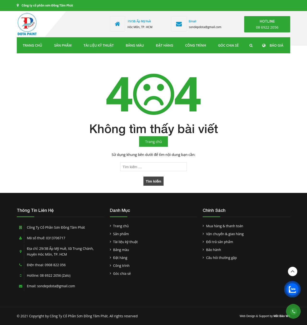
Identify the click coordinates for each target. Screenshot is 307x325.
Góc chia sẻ (228, 45)
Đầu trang (292, 271)
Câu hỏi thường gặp (221, 257)
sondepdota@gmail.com (205, 27)
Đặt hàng (164, 45)
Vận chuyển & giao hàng (225, 234)
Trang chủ (32, 45)
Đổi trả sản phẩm (219, 241)
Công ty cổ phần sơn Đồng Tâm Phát (47, 5)
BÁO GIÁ (276, 45)
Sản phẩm (63, 45)
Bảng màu (135, 45)
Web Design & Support (254, 316)
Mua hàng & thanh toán (224, 226)
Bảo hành (213, 249)
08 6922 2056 (267, 27)
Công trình (195, 45)
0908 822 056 (55, 265)
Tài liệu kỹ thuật (99, 45)
